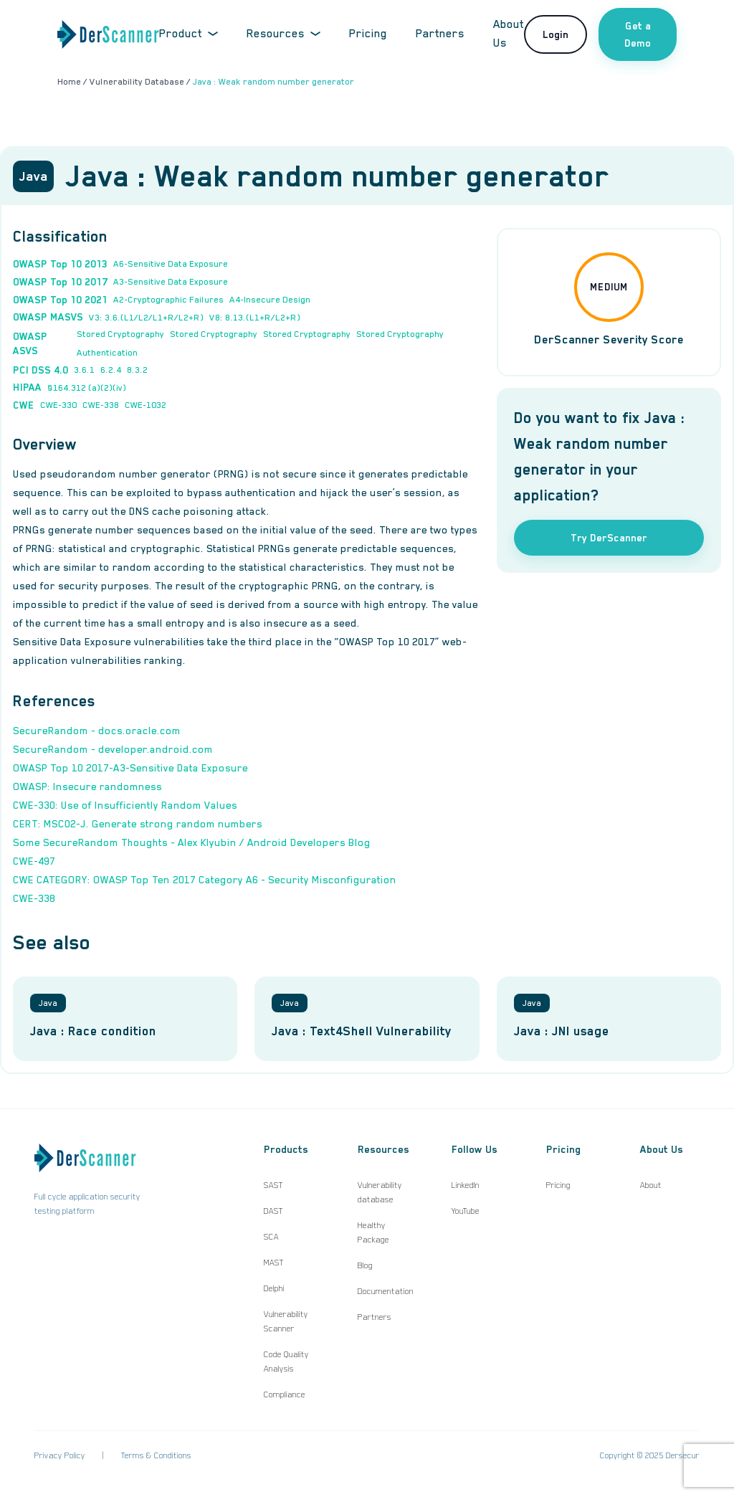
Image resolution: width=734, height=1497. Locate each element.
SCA (271, 1237)
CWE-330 (58, 405)
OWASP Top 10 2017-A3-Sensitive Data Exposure (130, 768)
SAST (273, 1185)
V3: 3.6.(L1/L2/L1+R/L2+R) (146, 318)
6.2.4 (110, 370)
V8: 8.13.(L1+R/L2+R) (254, 318)
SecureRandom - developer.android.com (113, 749)
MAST (274, 1263)
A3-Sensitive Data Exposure (170, 282)
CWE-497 (34, 861)
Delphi (274, 1288)
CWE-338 (100, 405)
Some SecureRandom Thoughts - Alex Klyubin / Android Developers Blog (192, 842)
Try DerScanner (609, 537)
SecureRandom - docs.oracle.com (97, 730)
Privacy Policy (59, 1455)
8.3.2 (137, 370)
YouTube (466, 1211)
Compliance (284, 1394)
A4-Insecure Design (269, 300)
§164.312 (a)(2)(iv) (86, 388)
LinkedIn (466, 1185)
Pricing (368, 33)
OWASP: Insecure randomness (87, 786)
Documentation (386, 1291)
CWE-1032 (145, 405)
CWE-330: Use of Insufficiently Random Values (125, 805)
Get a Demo (637, 34)
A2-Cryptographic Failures (168, 300)
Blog (365, 1265)
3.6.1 (84, 370)
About (651, 1185)
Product (188, 33)
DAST (273, 1211)
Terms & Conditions (156, 1455)
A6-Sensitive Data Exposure (170, 264)
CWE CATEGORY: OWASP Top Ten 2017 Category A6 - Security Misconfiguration (204, 879)
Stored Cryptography (120, 334)
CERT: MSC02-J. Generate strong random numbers (137, 824)
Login (555, 34)
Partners (440, 33)
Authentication (107, 353)
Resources (283, 33)
